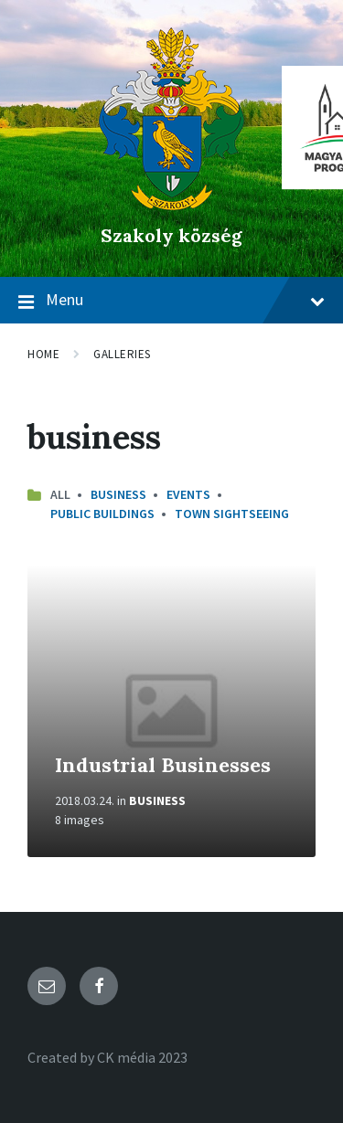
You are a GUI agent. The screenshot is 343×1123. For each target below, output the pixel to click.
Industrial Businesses (163, 765)
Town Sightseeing (232, 513)
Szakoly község (171, 235)
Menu (171, 301)
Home (43, 354)
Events (188, 494)
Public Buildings (102, 513)
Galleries (122, 354)
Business (118, 494)
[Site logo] (171, 205)
